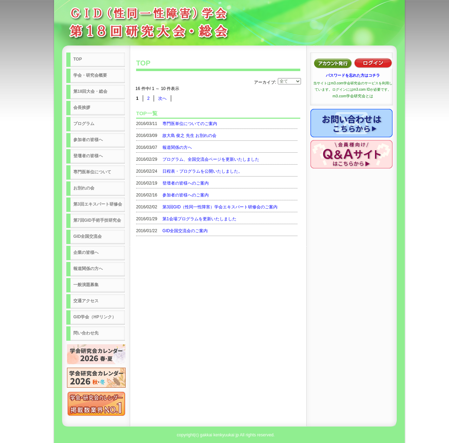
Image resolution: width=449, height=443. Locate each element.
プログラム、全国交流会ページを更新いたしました (210, 159)
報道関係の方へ (177, 147)
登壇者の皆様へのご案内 (185, 183)
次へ (162, 98)
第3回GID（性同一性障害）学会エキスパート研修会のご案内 (219, 207)
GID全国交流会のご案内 (185, 230)
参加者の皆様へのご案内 (185, 195)
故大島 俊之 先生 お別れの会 (189, 135)
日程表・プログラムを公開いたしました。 (202, 171)
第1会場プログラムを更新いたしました (199, 218)
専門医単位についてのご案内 (189, 123)
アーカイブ (264, 82)
